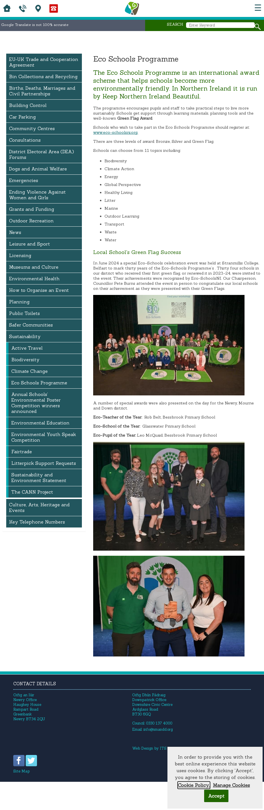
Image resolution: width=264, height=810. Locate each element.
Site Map (21, 771)
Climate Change (29, 371)
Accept (216, 796)
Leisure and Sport (29, 244)
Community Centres (32, 128)
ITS (163, 748)
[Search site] (258, 27)
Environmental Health (34, 278)
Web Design (142, 748)
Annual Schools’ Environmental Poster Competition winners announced (36, 402)
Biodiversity (25, 359)
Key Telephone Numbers (37, 522)
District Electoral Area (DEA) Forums (41, 154)
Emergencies (23, 180)
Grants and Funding (31, 209)
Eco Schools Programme (39, 383)
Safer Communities (31, 325)
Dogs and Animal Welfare (38, 169)
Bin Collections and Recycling (43, 76)
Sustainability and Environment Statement (38, 477)
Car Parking (22, 117)
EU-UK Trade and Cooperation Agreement (43, 62)
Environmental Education (40, 423)
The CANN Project (32, 492)
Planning (19, 302)
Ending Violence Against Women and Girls (37, 194)
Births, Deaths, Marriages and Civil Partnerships (42, 91)
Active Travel (27, 348)
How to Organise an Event (39, 290)
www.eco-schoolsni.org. (115, 132)
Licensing (20, 255)
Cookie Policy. (194, 785)
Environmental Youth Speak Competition (43, 437)
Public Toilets (24, 313)
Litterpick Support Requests (43, 463)
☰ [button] (258, 7)
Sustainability (25, 336)
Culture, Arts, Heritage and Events (39, 507)
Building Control (28, 105)
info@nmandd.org (158, 729)
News (15, 232)
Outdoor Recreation (31, 221)
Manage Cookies (231, 785)
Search (175, 24)
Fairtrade (21, 451)
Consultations (25, 140)
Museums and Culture (33, 267)
